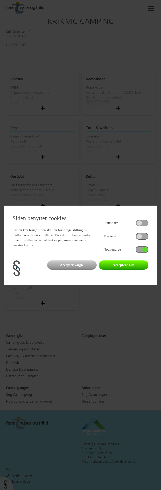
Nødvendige (112, 249)
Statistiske (111, 223)
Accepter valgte (72, 265)
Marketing (111, 236)
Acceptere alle (123, 265)
